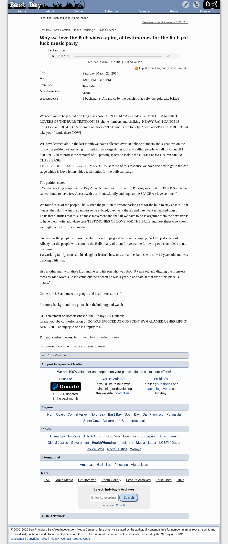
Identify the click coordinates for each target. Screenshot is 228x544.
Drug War (113, 436)
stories (163, 384)
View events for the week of (165, 22)
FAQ (47, 480)
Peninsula (173, 414)
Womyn (135, 449)
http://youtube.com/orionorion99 (96, 337)
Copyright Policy (36, 538)
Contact (79, 11)
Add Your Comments (56, 355)
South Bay (132, 414)
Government (80, 442)
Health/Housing (104, 442)
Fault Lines (164, 480)
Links (180, 480)
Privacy (54, 538)
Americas (87, 464)
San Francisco (153, 414)
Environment (169, 436)
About (50, 11)
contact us (122, 393)
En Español (149, 436)
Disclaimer (17, 538)
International (136, 421)
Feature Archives (138, 480)
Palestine (121, 464)
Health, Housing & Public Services (94, 30)
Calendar (144, 11)
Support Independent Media (62, 364)
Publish (175, 11)
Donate (205, 11)
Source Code (81, 538)
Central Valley (78, 414)
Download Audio (97, 62)
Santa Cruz (91, 421)
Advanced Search (114, 505)
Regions (48, 407)
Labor (152, 442)
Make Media (64, 480)
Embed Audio (133, 62)
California (109, 421)
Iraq (109, 464)
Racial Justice (117, 449)
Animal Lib (57, 436)
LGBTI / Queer (170, 442)
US (121, 421)
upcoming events (158, 388)
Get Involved (87, 480)
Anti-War (74, 436)
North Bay (97, 414)
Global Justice (57, 442)
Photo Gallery (111, 480)
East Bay (45, 30)
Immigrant (126, 442)
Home (22, 11)
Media (140, 442)
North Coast (56, 414)
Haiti (99, 464)
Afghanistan (139, 464)
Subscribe (111, 11)
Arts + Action (62, 30)
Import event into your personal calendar (161, 68)
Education (130, 436)
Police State (95, 449)
